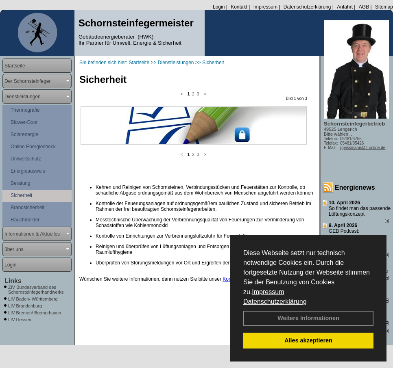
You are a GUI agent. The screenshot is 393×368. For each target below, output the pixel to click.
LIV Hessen (19, 319)
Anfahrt (345, 7)
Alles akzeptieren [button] (308, 340)
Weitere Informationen (308, 318)
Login (219, 7)
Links (13, 280)
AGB (364, 7)
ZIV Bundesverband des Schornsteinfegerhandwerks (35, 289)
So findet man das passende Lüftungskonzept (360, 211)
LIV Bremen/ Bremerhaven (34, 312)
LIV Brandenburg (25, 305)
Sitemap (384, 7)
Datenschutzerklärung (275, 301)
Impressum (268, 291)
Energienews (355, 187)
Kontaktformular (240, 210)
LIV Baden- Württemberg (33, 299)
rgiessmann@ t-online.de (362, 147)
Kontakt (239, 7)
